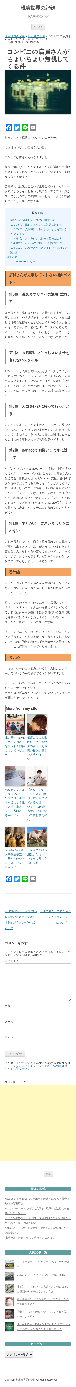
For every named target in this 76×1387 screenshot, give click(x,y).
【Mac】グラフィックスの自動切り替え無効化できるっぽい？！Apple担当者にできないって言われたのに (37, 804)
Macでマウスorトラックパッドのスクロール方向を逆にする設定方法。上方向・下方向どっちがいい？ (15, 802)
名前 (8, 1005)
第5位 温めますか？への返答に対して (36, 224)
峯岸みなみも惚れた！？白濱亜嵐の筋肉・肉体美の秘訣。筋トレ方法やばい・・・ (37, 748)
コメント (11, 960)
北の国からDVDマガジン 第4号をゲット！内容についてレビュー (15, 746)
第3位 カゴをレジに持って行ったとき (36, 238)
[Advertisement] (38, 1123)
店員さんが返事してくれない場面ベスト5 (32, 219)
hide (41, 212)
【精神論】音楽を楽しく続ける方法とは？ (30, 1237)
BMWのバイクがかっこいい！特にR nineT (42, 1274)
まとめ (12, 256)
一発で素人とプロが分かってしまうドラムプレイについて (55, 917)
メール (9, 1021)
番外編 (12, 252)
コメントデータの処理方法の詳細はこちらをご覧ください (37, 1067)
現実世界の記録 (38, 8)
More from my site (24, 261)
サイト (9, 1037)
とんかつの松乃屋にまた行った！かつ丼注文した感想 (37, 856)
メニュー (38, 26)
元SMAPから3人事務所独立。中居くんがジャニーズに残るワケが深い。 (15, 858)
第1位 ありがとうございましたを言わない (39, 247)
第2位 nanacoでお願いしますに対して (37, 243)
